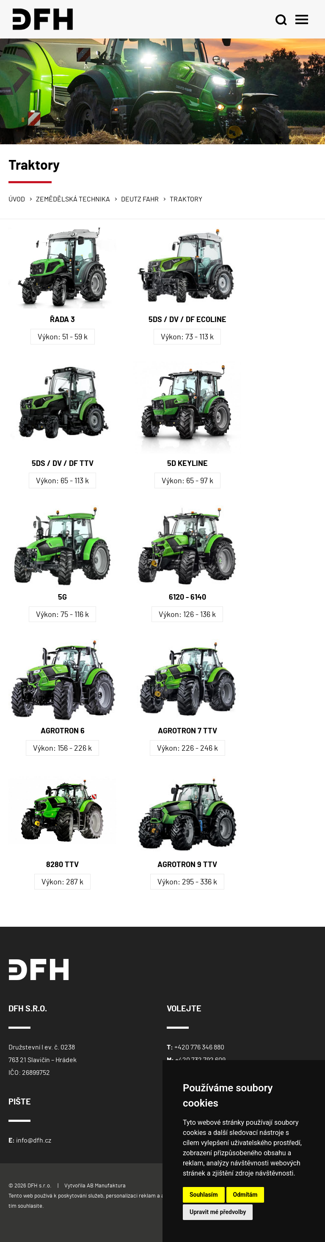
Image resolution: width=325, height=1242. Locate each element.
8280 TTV (62, 865)
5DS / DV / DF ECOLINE (187, 320)
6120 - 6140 (187, 597)
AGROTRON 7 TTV (187, 731)
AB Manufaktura (106, 1186)
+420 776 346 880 (199, 1047)
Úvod (16, 199)
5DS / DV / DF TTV (63, 464)
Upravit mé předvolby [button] (218, 1212)
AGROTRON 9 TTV (187, 865)
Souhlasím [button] (204, 1194)
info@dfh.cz (33, 1140)
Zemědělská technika (73, 199)
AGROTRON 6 (63, 731)
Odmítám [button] (245, 1194)
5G (62, 597)
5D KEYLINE (187, 464)
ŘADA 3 (62, 320)
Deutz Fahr (140, 199)
